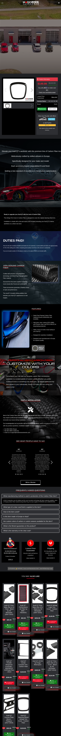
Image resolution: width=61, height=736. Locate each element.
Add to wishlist (52, 109)
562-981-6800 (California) (11, 430)
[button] (32, 90)
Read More (30, 558)
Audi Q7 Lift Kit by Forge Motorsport (38, 662)
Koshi (55, 104)
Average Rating (41, 101)
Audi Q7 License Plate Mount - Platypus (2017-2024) (9, 719)
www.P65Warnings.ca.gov (46, 568)
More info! (54, 97)
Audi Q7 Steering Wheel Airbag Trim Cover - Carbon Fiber (23, 719)
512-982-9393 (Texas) (10, 429)
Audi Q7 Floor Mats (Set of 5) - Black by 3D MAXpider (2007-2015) (38, 609)
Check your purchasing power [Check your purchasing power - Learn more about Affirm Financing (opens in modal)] (47, 92)
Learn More (51, 119)
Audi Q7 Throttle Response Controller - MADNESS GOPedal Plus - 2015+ (9, 666)
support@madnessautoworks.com (20, 432)
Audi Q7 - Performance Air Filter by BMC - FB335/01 (23, 609)
